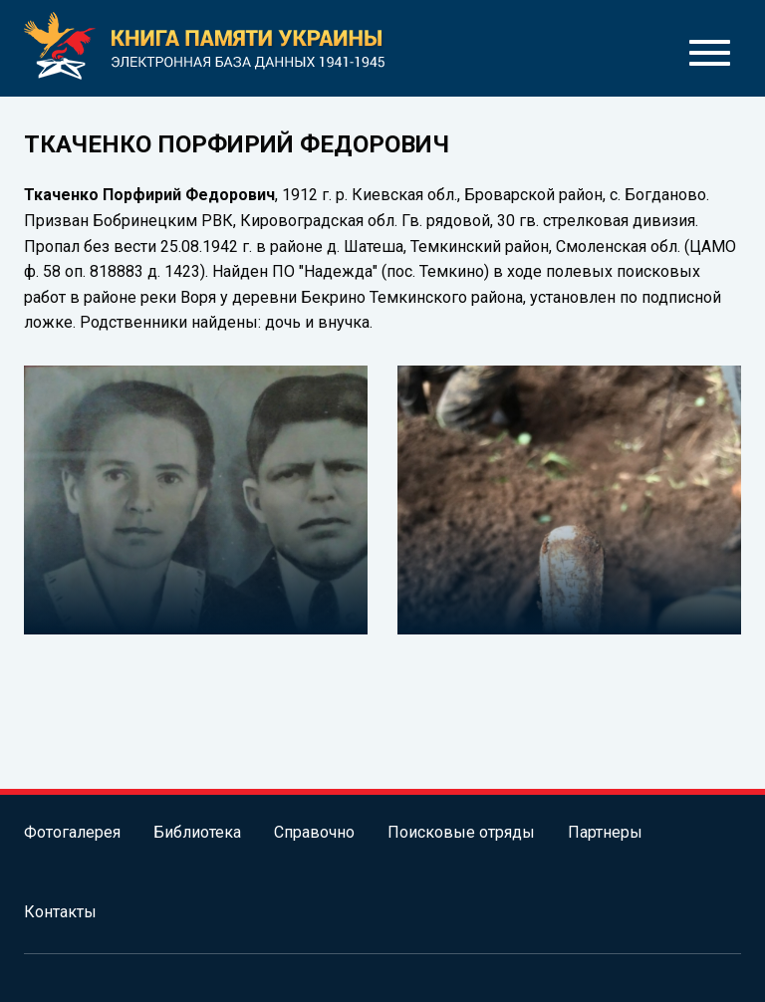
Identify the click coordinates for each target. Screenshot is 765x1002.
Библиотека (197, 832)
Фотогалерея (72, 832)
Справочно (314, 832)
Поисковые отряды (461, 832)
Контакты (60, 911)
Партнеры (605, 832)
